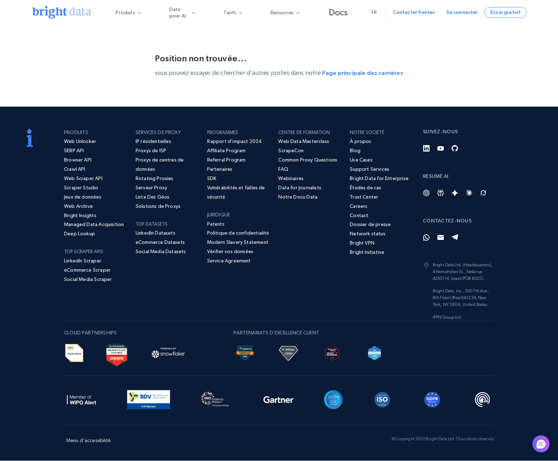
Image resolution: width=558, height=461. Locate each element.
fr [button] (376, 12)
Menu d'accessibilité (88, 441)
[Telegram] (455, 238)
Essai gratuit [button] (505, 12)
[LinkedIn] (426, 149)
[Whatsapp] (426, 238)
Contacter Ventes (414, 12)
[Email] (440, 238)
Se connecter (461, 12)
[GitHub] (455, 149)
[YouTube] (440, 149)
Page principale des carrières (362, 73)
